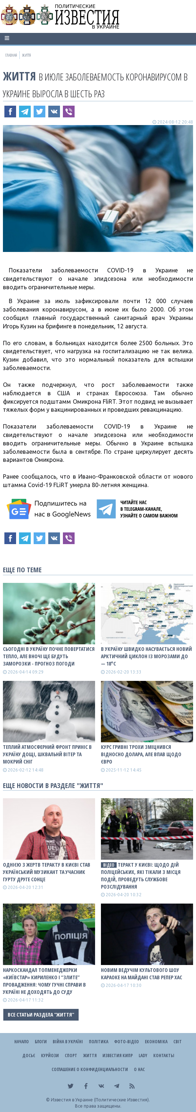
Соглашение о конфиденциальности (90, 1069)
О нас (139, 1069)
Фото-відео (126, 1042)
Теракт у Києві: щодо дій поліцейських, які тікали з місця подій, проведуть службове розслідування (141, 875)
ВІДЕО (108, 865)
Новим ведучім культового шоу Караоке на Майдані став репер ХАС (141, 973)
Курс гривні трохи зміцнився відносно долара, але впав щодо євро (141, 754)
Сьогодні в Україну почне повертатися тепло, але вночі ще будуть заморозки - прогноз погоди (49, 656)
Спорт (71, 1055)
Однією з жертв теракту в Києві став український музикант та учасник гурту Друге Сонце (46, 872)
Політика (98, 1042)
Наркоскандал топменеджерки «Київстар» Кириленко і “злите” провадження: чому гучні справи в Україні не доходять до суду (44, 980)
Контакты (163, 1055)
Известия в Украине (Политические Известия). (100, 1099)
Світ (177, 1042)
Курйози (50, 1055)
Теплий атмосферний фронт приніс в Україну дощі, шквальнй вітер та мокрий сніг (47, 754)
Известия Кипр (117, 1055)
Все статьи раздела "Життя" (41, 1014)
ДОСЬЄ (28, 1055)
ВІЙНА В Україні (68, 1042)
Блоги (41, 1042)
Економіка (156, 1042)
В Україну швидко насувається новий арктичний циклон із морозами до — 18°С (146, 656)
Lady (143, 1055)
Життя (19, 76)
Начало (21, 1042)
